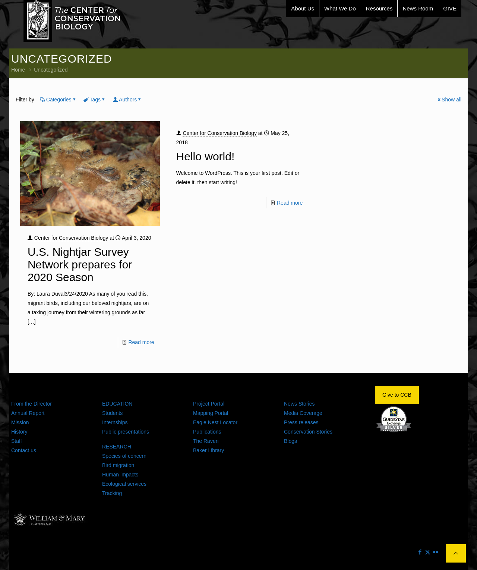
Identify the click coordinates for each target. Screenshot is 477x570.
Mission (20, 422)
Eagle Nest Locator (215, 422)
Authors (127, 100)
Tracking (112, 493)
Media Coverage (303, 413)
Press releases (301, 422)
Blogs (290, 441)
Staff (16, 441)
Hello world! (205, 156)
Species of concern (124, 456)
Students (112, 413)
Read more (141, 342)
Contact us (23, 450)
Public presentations (125, 432)
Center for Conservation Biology (71, 238)
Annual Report (28, 413)
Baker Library (208, 450)
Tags (94, 100)
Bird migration (118, 465)
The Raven (205, 441)
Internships (114, 422)
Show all (448, 100)
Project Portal (208, 404)
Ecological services (124, 484)
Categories (58, 100)
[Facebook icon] (420, 552)
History (19, 432)
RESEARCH (116, 447)
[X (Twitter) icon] (427, 552)
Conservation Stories (308, 432)
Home (18, 70)
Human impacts (120, 475)
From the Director (31, 404)
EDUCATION (117, 404)
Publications (207, 432)
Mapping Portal (210, 413)
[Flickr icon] (435, 552)
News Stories (299, 404)
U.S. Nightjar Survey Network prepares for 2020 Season (80, 264)
